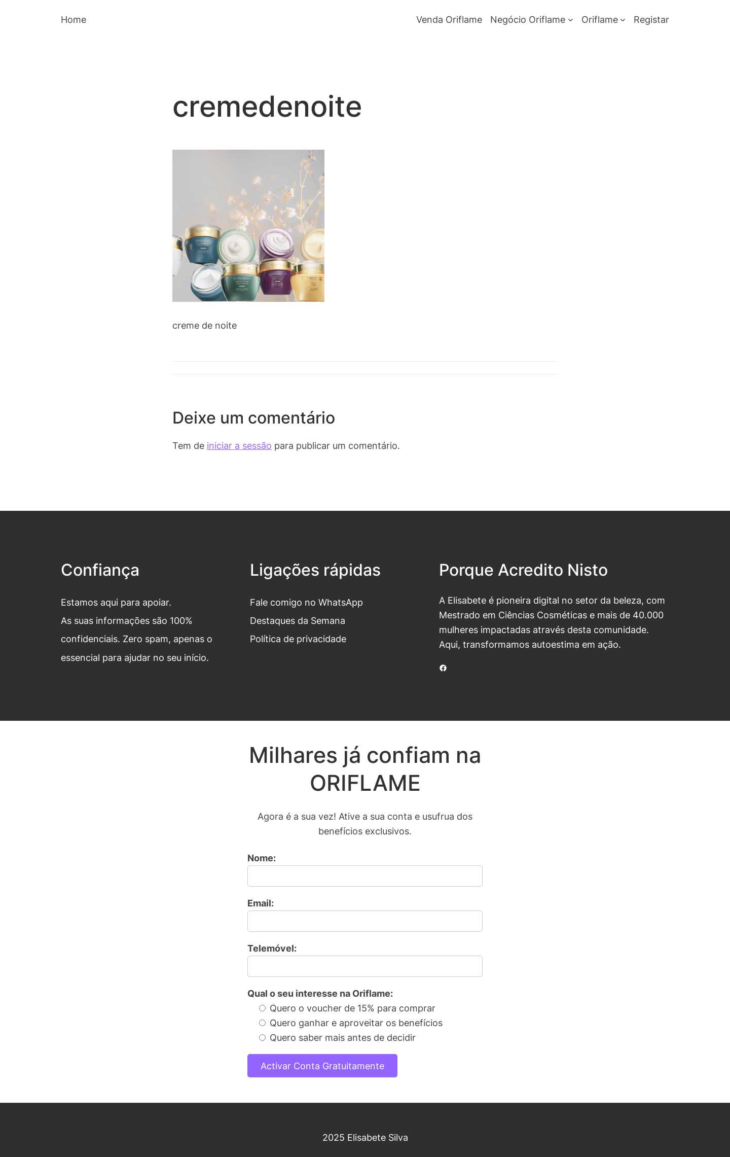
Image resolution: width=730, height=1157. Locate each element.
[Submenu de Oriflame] (623, 19)
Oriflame (599, 19)
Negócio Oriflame (527, 19)
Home (73, 19)
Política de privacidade (298, 638)
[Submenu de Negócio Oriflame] (570, 19)
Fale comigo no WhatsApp (306, 602)
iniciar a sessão (239, 445)
